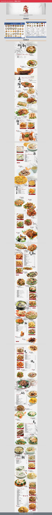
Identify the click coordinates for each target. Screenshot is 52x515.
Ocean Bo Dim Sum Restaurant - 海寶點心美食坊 (10, 1)
